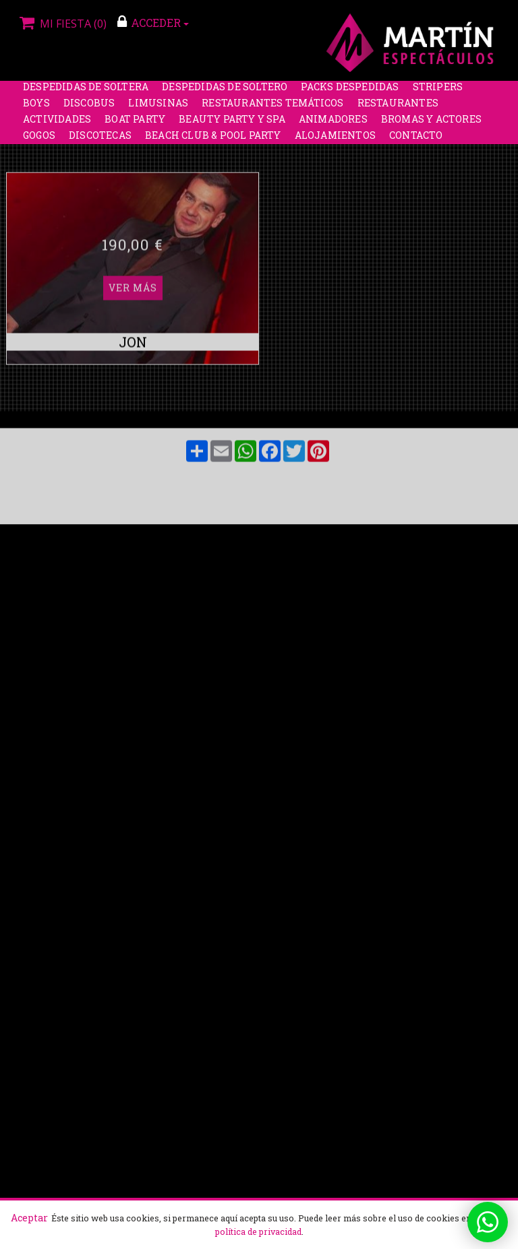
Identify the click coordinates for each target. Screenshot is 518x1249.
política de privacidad (258, 1231)
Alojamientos (335, 140)
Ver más (133, 174)
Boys (36, 108)
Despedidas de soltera (85, 92)
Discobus (89, 108)
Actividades (57, 124)
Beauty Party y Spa (232, 124)
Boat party (135, 124)
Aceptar (29, 1217)
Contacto (416, 140)
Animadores (333, 124)
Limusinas (158, 108)
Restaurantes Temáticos (272, 108)
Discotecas (100, 140)
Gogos (39, 140)
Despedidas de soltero (224, 92)
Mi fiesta (61, 23)
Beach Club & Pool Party (213, 140)
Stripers (438, 92)
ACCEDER (153, 22)
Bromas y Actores (431, 124)
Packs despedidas (350, 92)
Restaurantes (397, 108)
